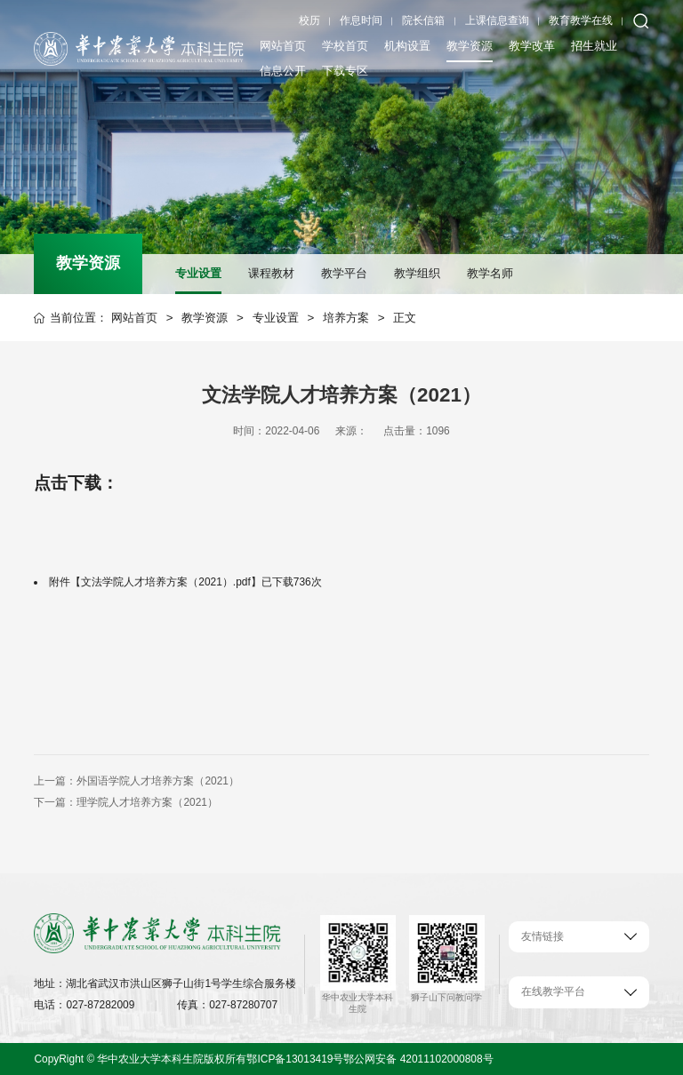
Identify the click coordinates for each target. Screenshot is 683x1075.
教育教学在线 (581, 20)
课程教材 (271, 273)
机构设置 (407, 45)
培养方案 (346, 317)
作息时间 (361, 20)
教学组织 (417, 273)
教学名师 (490, 273)
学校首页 (345, 45)
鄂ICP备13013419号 (294, 1059)
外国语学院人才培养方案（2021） (157, 781)
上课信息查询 (497, 20)
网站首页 (283, 45)
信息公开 (283, 70)
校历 (309, 20)
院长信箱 (423, 20)
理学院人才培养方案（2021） (147, 802)
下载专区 (345, 70)
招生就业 (594, 45)
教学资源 (469, 45)
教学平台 (344, 273)
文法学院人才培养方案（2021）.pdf (165, 582)
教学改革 (532, 45)
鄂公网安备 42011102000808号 (418, 1059)
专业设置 (198, 273)
